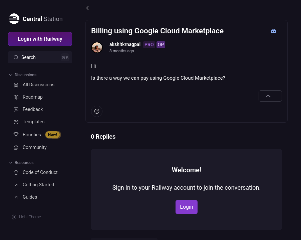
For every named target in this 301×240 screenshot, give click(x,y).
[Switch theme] (26, 217)
